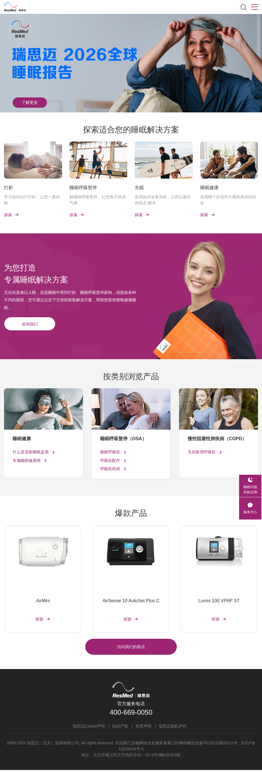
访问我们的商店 (131, 648)
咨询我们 (30, 325)
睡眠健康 (209, 187)
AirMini (43, 601)
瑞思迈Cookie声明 (89, 728)
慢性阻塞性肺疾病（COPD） (217, 439)
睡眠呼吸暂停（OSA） (123, 439)
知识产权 (120, 728)
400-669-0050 (131, 714)
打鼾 (8, 187)
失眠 (139, 187)
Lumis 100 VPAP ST (218, 601)
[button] (122, 105)
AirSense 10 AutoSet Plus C (130, 601)
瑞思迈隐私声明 (172, 728)
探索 (11, 216)
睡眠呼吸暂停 (83, 187)
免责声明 (143, 728)
